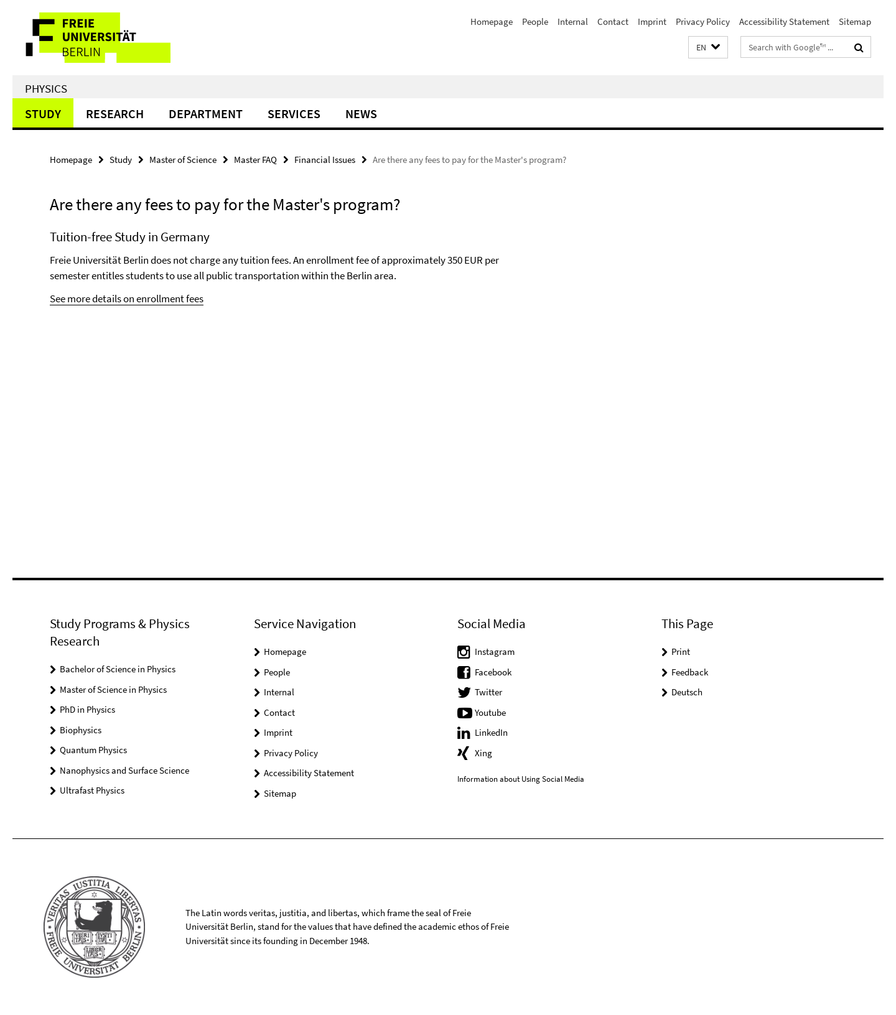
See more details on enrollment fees (126, 298)
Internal (573, 21)
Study (43, 113)
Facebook (493, 672)
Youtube (490, 712)
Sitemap (855, 21)
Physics (46, 88)
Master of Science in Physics (113, 689)
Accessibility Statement (784, 21)
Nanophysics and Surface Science (124, 770)
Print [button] (680, 651)
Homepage (491, 21)
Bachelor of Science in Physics (117, 669)
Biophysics (80, 730)
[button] (708, 47)
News (361, 113)
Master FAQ (255, 159)
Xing (483, 753)
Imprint (652, 21)
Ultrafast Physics (92, 790)
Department (206, 113)
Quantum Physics (93, 750)
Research (115, 113)
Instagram (495, 651)
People (535, 21)
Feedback (689, 672)
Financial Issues (324, 159)
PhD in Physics (87, 709)
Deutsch (686, 692)
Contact (612, 21)
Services (294, 113)
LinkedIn (491, 732)
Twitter (488, 692)
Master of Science (183, 159)
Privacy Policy (703, 21)
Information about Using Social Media (520, 779)
